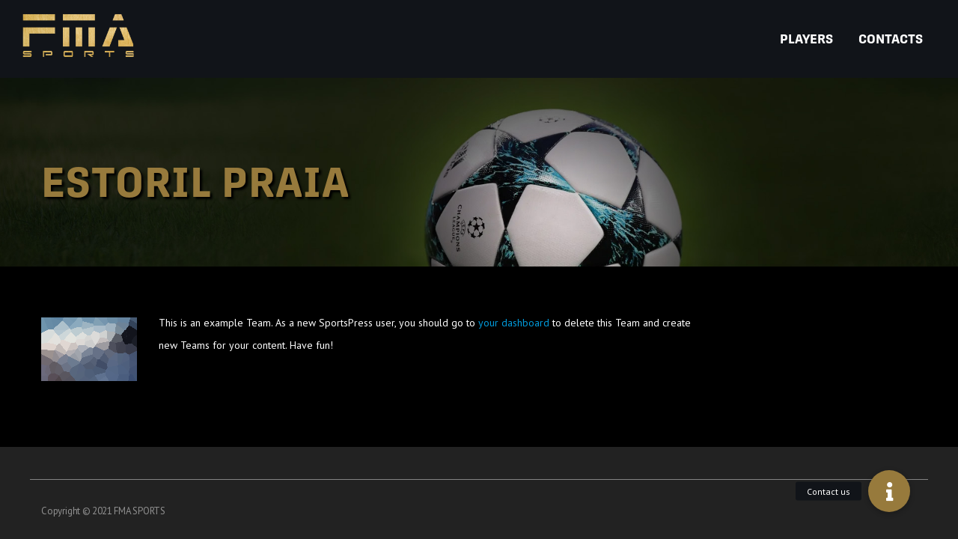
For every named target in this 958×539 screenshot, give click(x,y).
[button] (889, 491)
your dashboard (513, 322)
